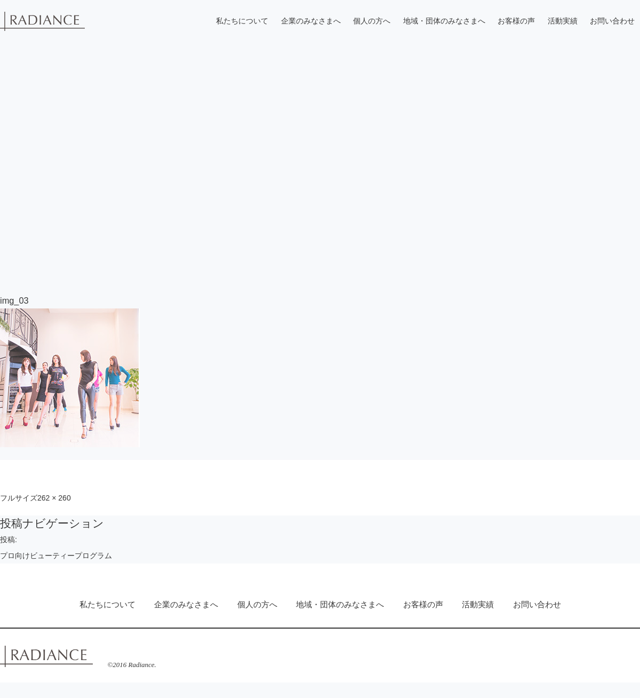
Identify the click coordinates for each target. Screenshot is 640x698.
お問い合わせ (612, 21)
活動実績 (563, 21)
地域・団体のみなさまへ (444, 21)
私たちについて (242, 21)
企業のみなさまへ (311, 21)
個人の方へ (371, 21)
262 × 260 (54, 498)
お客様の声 (516, 21)
